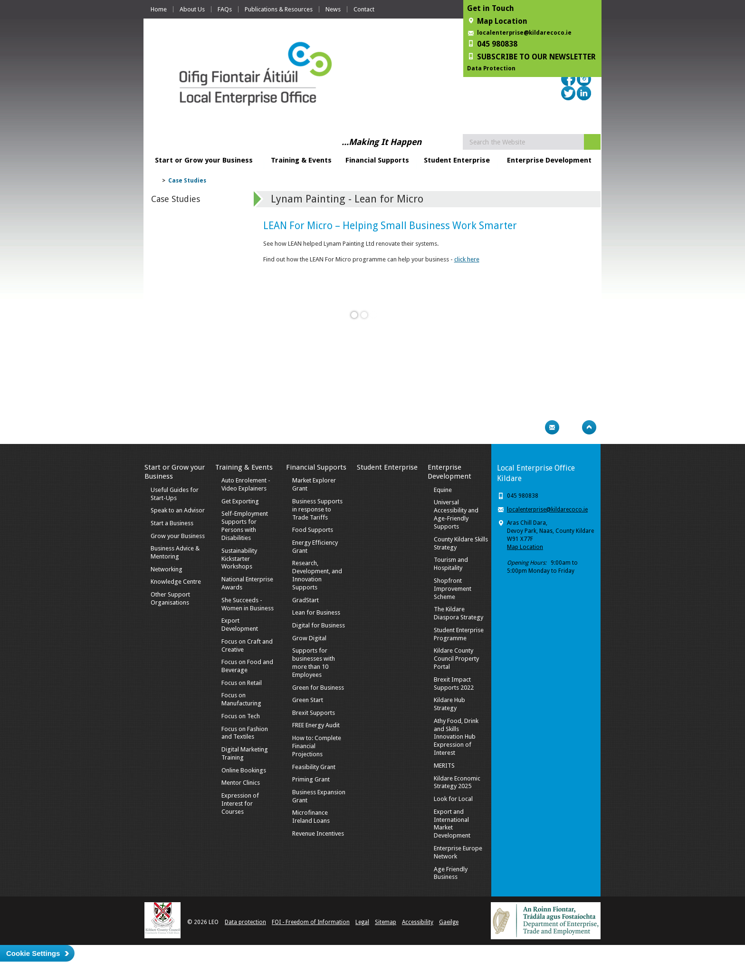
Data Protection (491, 68)
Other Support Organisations (170, 598)
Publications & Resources (279, 9)
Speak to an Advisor (178, 510)
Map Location (525, 547)
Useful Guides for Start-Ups (175, 493)
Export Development (239, 624)
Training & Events (301, 160)
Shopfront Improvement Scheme (452, 588)
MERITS (444, 765)
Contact (363, 9)
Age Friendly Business (451, 873)
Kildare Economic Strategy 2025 (457, 782)
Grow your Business (178, 535)
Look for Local (453, 798)
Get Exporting (240, 501)
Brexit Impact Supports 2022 (454, 683)
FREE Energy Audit (316, 725)
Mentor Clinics (240, 782)
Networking (166, 569)
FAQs (225, 9)
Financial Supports (377, 160)
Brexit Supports (313, 712)
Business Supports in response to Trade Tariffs (317, 509)
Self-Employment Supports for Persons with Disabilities (244, 525)
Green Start (307, 699)
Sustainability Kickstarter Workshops (239, 558)
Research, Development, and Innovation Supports (317, 575)
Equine (443, 489)
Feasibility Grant (313, 767)
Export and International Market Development (452, 823)
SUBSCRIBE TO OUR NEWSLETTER (536, 56)
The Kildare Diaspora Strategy (458, 613)
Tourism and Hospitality (451, 563)
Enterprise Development (549, 160)
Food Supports (312, 529)
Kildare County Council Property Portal (456, 658)
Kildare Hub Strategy (449, 704)
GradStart (305, 600)
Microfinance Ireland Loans (311, 816)
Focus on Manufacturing (241, 699)
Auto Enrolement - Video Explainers (245, 484)
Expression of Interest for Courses (240, 803)
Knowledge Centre (176, 581)
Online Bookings (243, 770)
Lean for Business (316, 612)
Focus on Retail (241, 682)
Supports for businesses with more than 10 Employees (313, 662)
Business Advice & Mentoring (175, 552)
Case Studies (187, 180)
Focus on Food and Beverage (247, 666)
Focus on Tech (240, 716)
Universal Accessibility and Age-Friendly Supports (456, 514)
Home (159, 9)
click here (466, 259)
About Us (192, 9)
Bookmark (571, 427)
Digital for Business (318, 625)
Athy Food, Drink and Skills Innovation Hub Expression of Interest (456, 737)
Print (533, 427)
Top (589, 427)
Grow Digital (309, 638)
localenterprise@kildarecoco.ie (524, 32)
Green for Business (318, 687)
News (333, 9)
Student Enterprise (457, 160)
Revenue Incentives (318, 833)
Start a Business (172, 523)
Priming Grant (311, 779)
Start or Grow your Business (204, 160)
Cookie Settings (33, 953)
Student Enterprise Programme (459, 634)
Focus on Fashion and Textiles (244, 733)
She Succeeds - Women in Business (247, 604)
